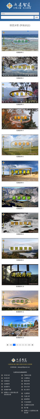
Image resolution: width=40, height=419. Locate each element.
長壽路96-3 (20, 104)
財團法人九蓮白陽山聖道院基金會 (11, 393)
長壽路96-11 (20, 312)
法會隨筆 (7, 384)
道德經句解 (7, 389)
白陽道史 (7, 381)
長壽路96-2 (20, 78)
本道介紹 (7, 375)
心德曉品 (27, 378)
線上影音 (27, 389)
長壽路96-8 (20, 234)
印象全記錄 (27, 375)
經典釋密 (27, 399)
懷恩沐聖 (27, 381)
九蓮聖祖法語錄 (29, 405)
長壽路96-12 (20, 337)
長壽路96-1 (20, 52)
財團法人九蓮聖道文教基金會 (31, 411)
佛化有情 (27, 384)
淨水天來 (27, 386)
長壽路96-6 (20, 182)
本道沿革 (7, 378)
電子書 (26, 407)
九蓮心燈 (27, 396)
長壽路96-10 (20, 286)
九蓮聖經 (27, 393)
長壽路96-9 (20, 260)
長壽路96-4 (20, 130)
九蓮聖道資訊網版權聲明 (20, 372)
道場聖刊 (7, 386)
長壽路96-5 (20, 156)
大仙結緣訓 (27, 402)
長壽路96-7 (20, 208)
